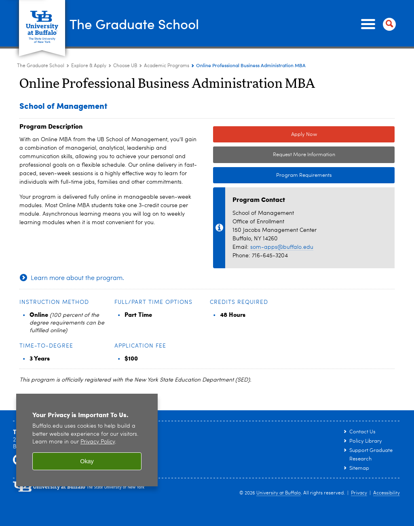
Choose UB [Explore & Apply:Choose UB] (125, 66)
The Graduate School (143, 23)
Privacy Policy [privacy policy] (97, 442)
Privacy (359, 493)
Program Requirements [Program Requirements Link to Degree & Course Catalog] (272, 175)
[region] (87, 440)
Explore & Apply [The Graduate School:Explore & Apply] (88, 66)
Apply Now (304, 134)
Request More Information (304, 154)
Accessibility (386, 493)
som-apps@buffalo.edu (281, 247)
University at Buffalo (278, 493)
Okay (87, 461)
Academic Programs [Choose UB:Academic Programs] (166, 66)
